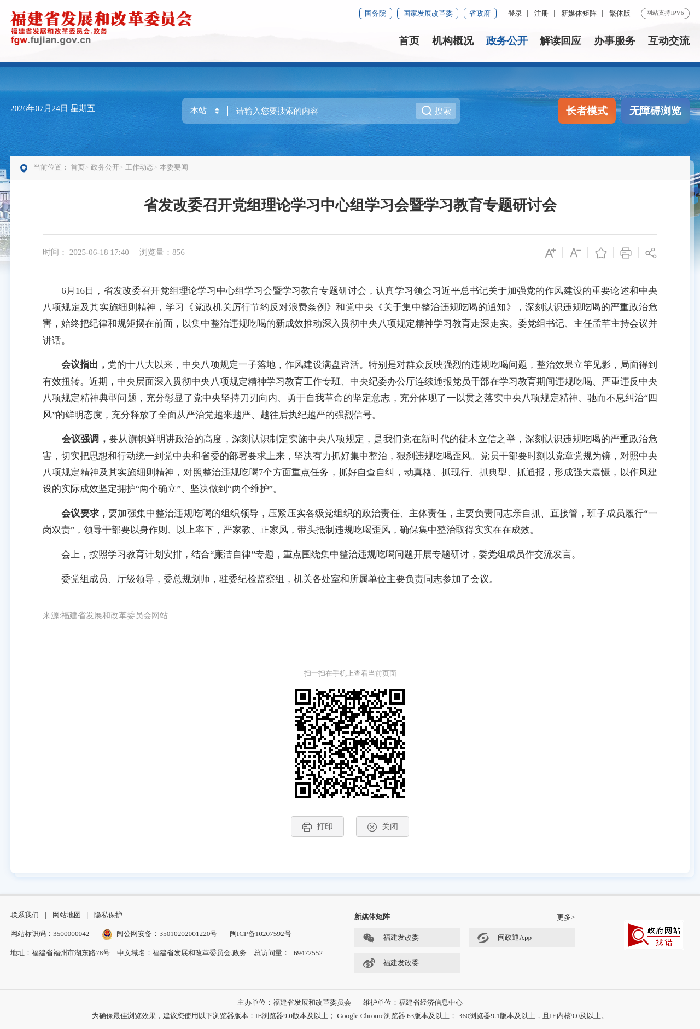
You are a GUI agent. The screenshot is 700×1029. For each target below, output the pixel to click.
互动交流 (669, 40)
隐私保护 (108, 915)
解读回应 (560, 40)
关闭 (382, 827)
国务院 (375, 13)
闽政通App (504, 938)
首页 (409, 40)
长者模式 (587, 111)
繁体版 (620, 13)
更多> (566, 917)
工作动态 (139, 167)
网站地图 (66, 915)
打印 (317, 827)
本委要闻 (174, 167)
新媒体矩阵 (579, 13)
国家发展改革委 (428, 13)
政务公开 (507, 40)
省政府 (480, 13)
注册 (541, 13)
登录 (515, 13)
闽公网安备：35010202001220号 (160, 933)
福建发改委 (391, 938)
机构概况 (453, 40)
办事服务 (614, 40)
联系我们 (24, 915)
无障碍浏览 (655, 111)
